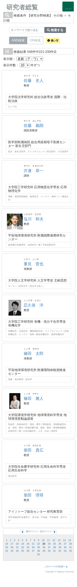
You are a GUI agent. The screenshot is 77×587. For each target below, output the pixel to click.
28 (70, 543)
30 (12, 547)
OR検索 (35, 40)
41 (70, 547)
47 (33, 551)
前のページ (32, 531)
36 (43, 547)
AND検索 (18, 40)
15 (69, 540)
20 (28, 543)
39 (59, 547)
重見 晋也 (33, 264)
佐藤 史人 (33, 80)
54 (70, 551)
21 (33, 543)
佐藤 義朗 (33, 125)
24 (49, 543)
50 (49, 551)
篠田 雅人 (33, 398)
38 (54, 547)
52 (59, 551)
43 (12, 551)
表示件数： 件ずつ (21, 65)
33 (28, 547)
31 (17, 547)
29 (6, 547)
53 (65, 551)
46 (28, 551)
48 (38, 551)
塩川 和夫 (33, 219)
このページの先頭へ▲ (56, 566)
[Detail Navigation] (68, 6)
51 (54, 551)
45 (22, 551)
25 (54, 543)
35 (38, 547)
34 (33, 547)
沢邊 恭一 (33, 170)
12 (53, 540)
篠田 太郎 (33, 353)
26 (59, 543)
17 (12, 543)
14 (64, 540)
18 (17, 543)
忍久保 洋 (33, 305)
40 (65, 547)
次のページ (46, 531)
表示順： (23, 59)
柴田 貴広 (33, 450)
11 (48, 540)
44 (17, 551)
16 (6, 543)
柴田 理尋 (33, 495)
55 (38, 554)
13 (59, 540)
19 (22, 543)
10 (43, 540)
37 (49, 547)
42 (6, 551)
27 (65, 543)
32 (22, 547)
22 (38, 543)
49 (43, 551)
